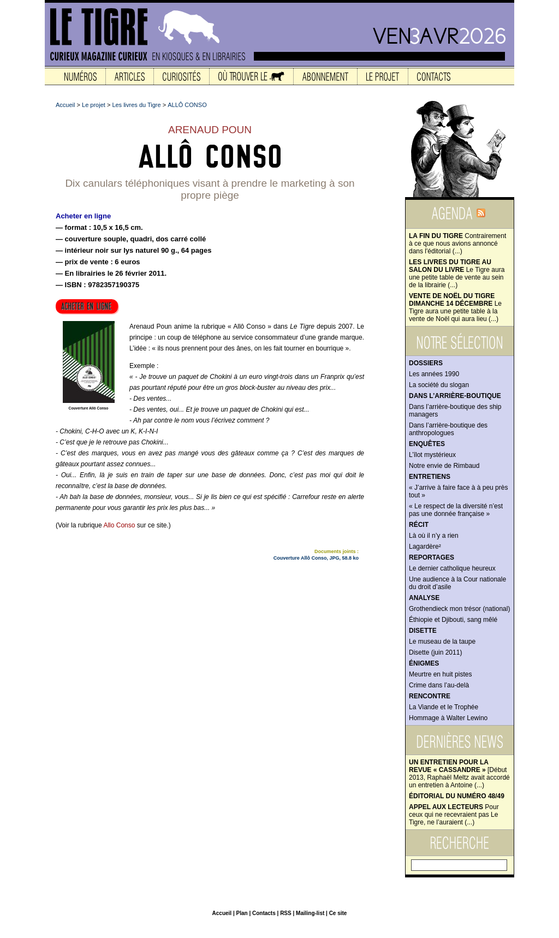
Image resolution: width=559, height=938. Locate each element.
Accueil (65, 105)
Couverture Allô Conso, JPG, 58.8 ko (316, 558)
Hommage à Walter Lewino (448, 718)
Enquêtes (427, 444)
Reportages (431, 557)
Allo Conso (119, 525)
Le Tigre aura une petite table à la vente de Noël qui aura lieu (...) (455, 307)
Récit (419, 525)
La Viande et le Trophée (443, 707)
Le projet (93, 105)
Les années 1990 (434, 374)
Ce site (338, 913)
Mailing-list (310, 913)
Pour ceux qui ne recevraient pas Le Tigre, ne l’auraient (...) (454, 814)
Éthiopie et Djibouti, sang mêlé (453, 620)
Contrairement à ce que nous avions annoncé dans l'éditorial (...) (457, 243)
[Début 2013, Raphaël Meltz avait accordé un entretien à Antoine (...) (459, 773)
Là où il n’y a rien (434, 535)
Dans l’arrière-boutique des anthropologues (448, 429)
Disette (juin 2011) (435, 652)
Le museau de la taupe (442, 641)
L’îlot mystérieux (432, 455)
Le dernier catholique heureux (452, 568)
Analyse (424, 598)
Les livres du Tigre (136, 105)
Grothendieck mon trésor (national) (459, 609)
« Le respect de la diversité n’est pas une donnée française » (456, 510)
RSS (286, 913)
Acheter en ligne (83, 216)
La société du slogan (439, 385)
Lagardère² (425, 546)
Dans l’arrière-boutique (455, 396)
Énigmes (424, 663)
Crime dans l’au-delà (439, 685)
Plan (241, 913)
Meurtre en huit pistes (440, 674)
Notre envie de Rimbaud (444, 466)
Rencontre (429, 696)
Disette (423, 630)
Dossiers (426, 363)
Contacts (264, 913)
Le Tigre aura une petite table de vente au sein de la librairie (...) (456, 273)
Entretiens (429, 476)
